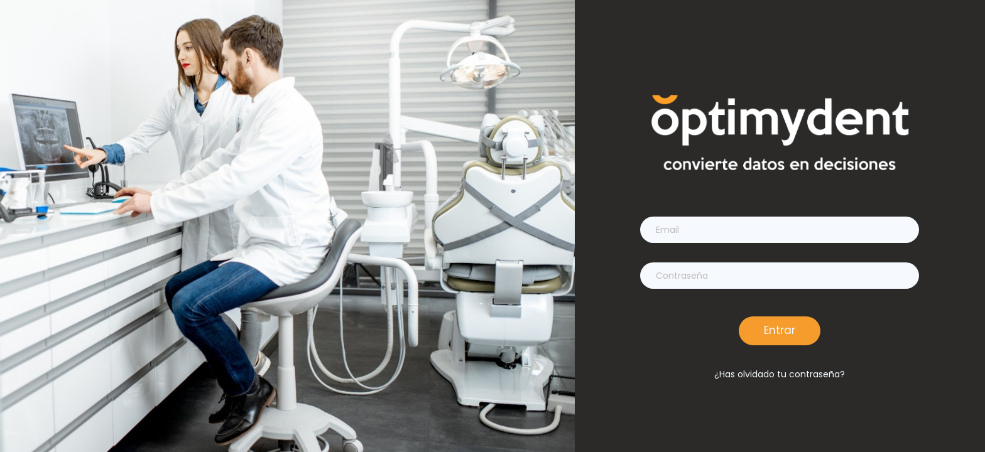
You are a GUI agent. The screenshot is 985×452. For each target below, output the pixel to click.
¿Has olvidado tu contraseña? (779, 374)
